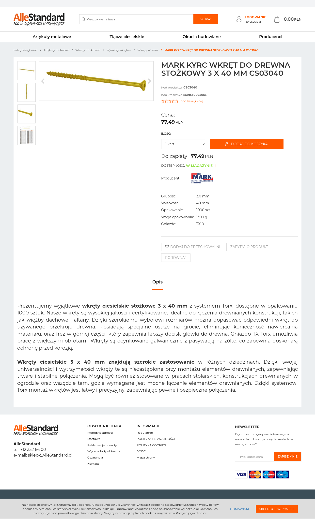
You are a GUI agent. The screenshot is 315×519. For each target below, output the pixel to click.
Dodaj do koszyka (246, 144)
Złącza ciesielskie (127, 36)
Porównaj (176, 257)
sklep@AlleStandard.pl (50, 455)
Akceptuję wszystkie (277, 509)
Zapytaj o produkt (249, 247)
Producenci (270, 36)
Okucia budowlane (202, 36)
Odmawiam (239, 509)
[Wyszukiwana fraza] (136, 19)
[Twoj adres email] (254, 456)
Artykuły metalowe (52, 36)
